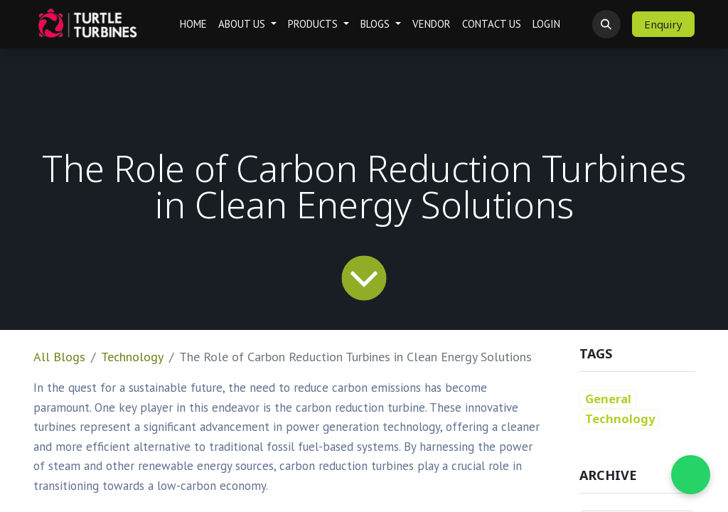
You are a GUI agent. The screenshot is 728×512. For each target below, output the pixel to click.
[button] (606, 24)
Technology (132, 356)
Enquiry (663, 24)
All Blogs (59, 356)
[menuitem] (193, 24)
